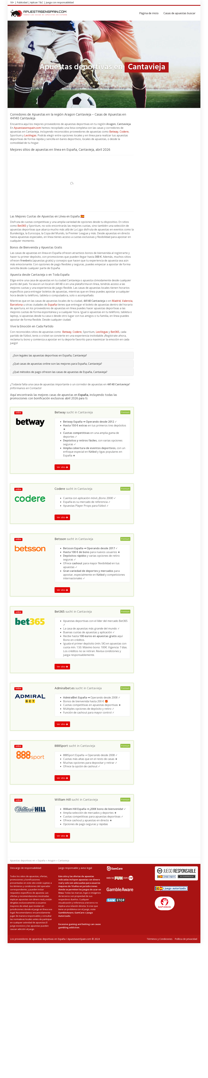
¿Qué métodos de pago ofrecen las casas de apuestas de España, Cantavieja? (60, 372)
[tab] (72, 355)
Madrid (116, 301)
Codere (124, 131)
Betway (113, 131)
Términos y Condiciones (159, 938)
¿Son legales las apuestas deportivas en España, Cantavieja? (50, 355)
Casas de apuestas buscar (179, 13)
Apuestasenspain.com (27, 128)
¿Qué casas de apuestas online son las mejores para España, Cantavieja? (57, 363)
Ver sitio (62, 467)
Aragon (52, 860)
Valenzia (127, 301)
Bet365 (21, 225)
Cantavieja (85, 413)
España (52, 304)
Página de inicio (149, 13)
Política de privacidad (186, 938)
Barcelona (16, 304)
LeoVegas (30, 135)
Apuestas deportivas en (22, 860)
